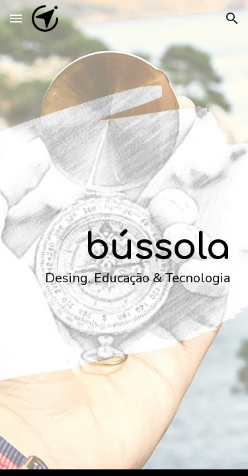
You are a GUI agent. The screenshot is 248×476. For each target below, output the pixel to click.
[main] (124, 238)
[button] (16, 18)
